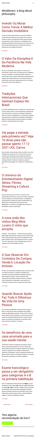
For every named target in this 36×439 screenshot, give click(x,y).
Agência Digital (6, 3)
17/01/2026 (4, 210)
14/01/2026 (4, 324)
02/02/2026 (4, 50)
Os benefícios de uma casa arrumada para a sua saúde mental (17, 336)
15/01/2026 (4, 286)
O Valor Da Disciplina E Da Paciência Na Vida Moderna (17, 62)
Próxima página (29, 404)
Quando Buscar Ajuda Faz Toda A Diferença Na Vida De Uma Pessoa (17, 299)
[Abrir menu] (33, 3)
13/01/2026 (4, 399)
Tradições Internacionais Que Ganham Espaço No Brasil (15, 99)
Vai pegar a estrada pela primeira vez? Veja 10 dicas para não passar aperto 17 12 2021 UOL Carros (17, 140)
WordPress (31, 436)
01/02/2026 (4, 124)
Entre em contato (7, 423)
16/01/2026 (4, 247)
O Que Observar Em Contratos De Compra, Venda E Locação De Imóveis (17, 260)
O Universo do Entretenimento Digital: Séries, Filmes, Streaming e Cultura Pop (17, 182)
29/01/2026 (4, 167)
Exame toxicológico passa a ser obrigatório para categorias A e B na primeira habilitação (17, 373)
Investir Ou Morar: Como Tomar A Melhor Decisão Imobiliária (17, 27)
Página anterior (6, 404)
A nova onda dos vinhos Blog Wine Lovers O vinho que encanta (15, 223)
